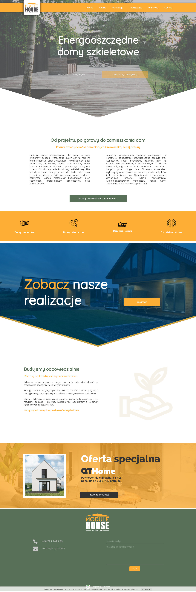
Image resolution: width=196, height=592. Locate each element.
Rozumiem (146, 589)
